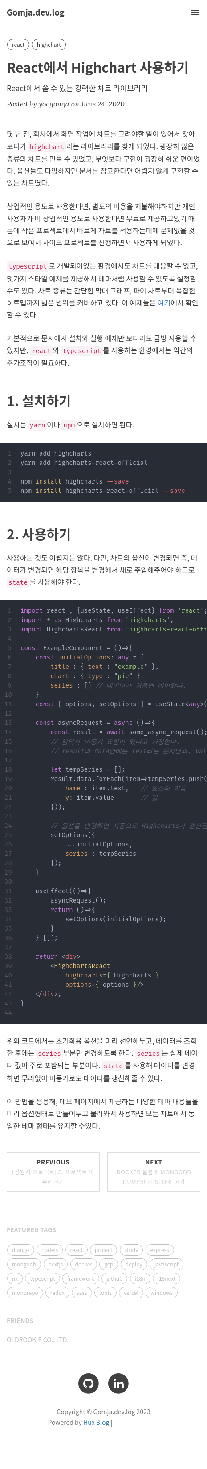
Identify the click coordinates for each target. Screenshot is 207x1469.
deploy (134, 1264)
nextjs (56, 1264)
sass (82, 1292)
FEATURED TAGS (31, 1229)
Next (154, 1172)
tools (105, 1292)
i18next (167, 1278)
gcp (108, 1264)
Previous (53, 1172)
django (20, 1249)
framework (80, 1278)
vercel (131, 1292)
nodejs (49, 1249)
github (114, 1278)
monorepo (25, 1292)
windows (161, 1292)
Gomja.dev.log (36, 12)
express (159, 1249)
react (18, 44)
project (104, 1249)
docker (84, 1264)
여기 (164, 302)
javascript (166, 1264)
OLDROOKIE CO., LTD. (38, 1339)
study (131, 1249)
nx (15, 1278)
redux (57, 1292)
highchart (49, 44)
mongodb (24, 1264)
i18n (140, 1278)
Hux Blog (96, 1422)
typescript (42, 1278)
